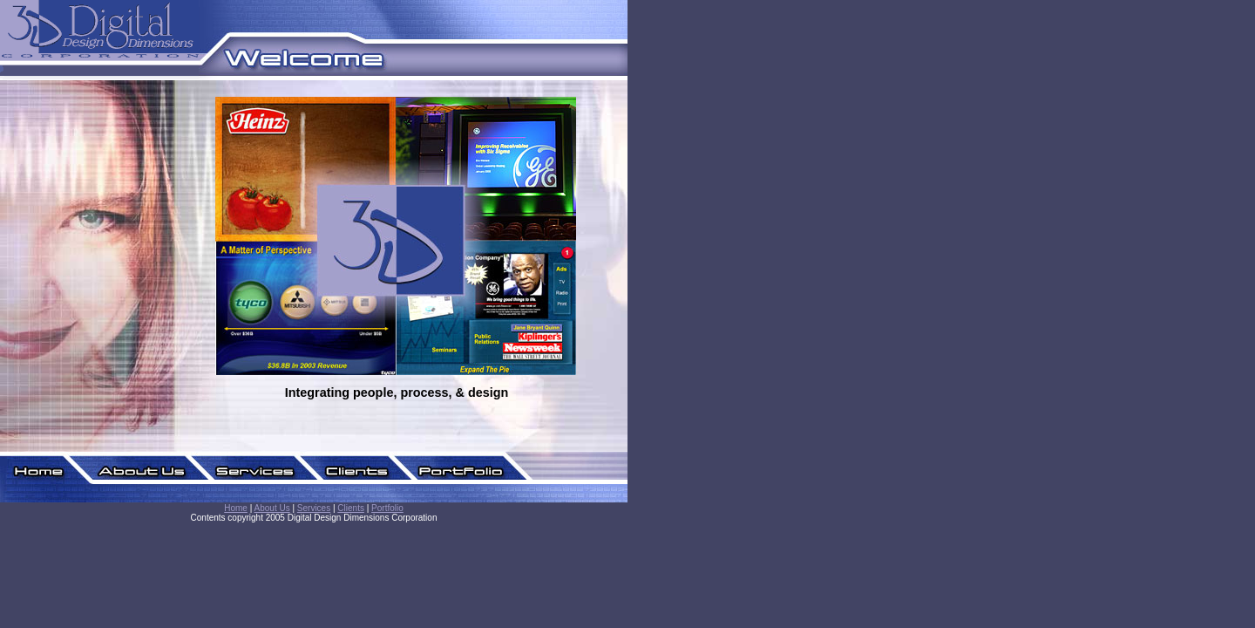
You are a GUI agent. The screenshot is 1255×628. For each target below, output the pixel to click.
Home (236, 508)
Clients (350, 508)
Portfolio (387, 508)
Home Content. (401, 264)
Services (313, 508)
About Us (272, 508)
